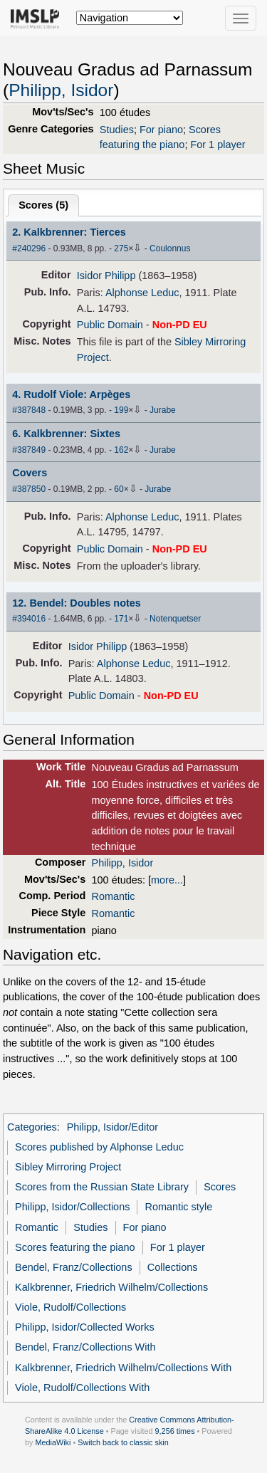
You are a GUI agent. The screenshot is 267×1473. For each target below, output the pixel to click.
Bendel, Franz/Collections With (85, 1347)
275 (121, 248)
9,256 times (175, 1431)
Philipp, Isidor (61, 90)
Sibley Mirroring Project (68, 1167)
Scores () (43, 205)
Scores (220, 1186)
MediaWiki (52, 1442)
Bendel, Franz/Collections (73, 1267)
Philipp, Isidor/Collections (72, 1206)
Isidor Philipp (106, 275)
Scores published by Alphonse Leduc (99, 1147)
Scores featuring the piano (75, 1247)
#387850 (29, 489)
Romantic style (179, 1206)
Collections (172, 1267)
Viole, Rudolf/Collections (70, 1307)
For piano (161, 129)
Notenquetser (175, 619)
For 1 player (217, 144)
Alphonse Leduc (142, 292)
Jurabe (163, 410)
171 (121, 619)
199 (121, 410)
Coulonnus (170, 248)
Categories (32, 1127)
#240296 (29, 248)
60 (118, 489)
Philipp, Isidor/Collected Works (85, 1327)
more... (167, 880)
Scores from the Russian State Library (102, 1186)
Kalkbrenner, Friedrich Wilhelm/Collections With (123, 1367)
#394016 (29, 619)
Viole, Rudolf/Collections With (82, 1387)
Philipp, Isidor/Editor (112, 1127)
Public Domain (110, 324)
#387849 (29, 450)
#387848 (29, 410)
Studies (117, 129)
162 (121, 450)
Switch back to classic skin (123, 1442)
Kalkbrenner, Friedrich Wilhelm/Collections (111, 1287)
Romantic (113, 896)
